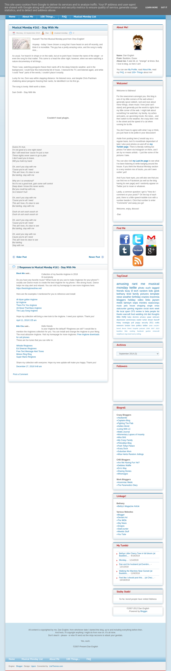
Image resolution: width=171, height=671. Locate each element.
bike (126, 331)
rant (134, 283)
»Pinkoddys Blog (124, 443)
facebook (140, 331)
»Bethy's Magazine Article (128, 506)
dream (150, 320)
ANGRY (156, 325)
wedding (139, 314)
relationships (153, 303)
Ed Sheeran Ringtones (26, 348)
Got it (164, 7)
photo (141, 287)
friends (120, 291)
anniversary (131, 320)
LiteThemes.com (56, 666)
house (132, 306)
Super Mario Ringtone (26, 357)
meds (119, 302)
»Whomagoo (122, 474)
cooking (132, 331)
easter (139, 320)
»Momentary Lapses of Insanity (130, 434)
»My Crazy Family (125, 440)
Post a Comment (20, 374)
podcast (142, 328)
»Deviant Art (122, 517)
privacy (143, 317)
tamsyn (127, 302)
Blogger (143, 611)
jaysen (155, 300)
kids (151, 291)
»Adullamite (122, 418)
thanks (119, 314)
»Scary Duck (122, 448)
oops (135, 302)
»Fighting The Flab (125, 423)
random (143, 291)
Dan (47, 33)
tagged (155, 287)
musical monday (60, 33)
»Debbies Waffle (124, 465)
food (133, 314)
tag (126, 334)
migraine (139, 308)
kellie (133, 287)
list (158, 311)
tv (143, 311)
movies (143, 302)
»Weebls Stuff (123, 531)
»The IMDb (121, 520)
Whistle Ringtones (24, 346)
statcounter (121, 308)
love (133, 325)
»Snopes (120, 526)
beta (147, 311)
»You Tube (121, 534)
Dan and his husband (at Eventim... (134, 564)
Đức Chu (20, 326)
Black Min (20, 273)
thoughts (155, 314)
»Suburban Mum (124, 451)
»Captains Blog (123, 420)
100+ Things (137, 72)
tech (136, 291)
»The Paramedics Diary (127, 485)
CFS (133, 311)
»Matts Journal (123, 432)
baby (129, 317)
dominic (136, 317)
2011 (151, 323)
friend (129, 328)
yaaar (149, 317)
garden (148, 331)
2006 (148, 328)
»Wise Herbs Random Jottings (130, 454)
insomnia (154, 297)
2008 (150, 325)
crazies (145, 297)
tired (129, 294)
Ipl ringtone (21, 302)
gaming (130, 308)
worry (134, 334)
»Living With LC (124, 429)
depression (121, 320)
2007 (152, 328)
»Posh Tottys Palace (126, 446)
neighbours (120, 334)
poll (132, 323)
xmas (156, 306)
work (151, 308)
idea (118, 317)
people (153, 311)
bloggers (121, 300)
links (147, 300)
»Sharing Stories (124, 471)
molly (124, 317)
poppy (137, 323)
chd (145, 314)
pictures (144, 294)
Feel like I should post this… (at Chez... (136, 578)
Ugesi (33, 666)
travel (129, 334)
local (122, 311)
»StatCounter (122, 529)
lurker (144, 320)
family (136, 294)
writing (138, 334)
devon (124, 328)
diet (149, 314)
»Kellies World (123, 426)
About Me (147, 69)
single (149, 306)
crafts (157, 323)
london (127, 325)
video (140, 300)
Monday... (123, 560)
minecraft (156, 331)
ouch (148, 287)
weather (127, 297)
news (119, 297)
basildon (120, 331)
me (143, 283)
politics (139, 325)
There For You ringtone (26, 305)
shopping (141, 306)
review (139, 311)
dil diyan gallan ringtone (26, 299)
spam (127, 311)
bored (119, 328)
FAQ (122, 72)
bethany (121, 294)
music (119, 306)
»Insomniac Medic (125, 482)
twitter (145, 325)
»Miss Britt (121, 437)
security (145, 323)
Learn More (151, 7)
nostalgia (126, 323)
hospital (135, 328)
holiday (132, 300)
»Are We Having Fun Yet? (128, 462)
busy (127, 291)
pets (126, 306)
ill (132, 291)
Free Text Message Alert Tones (30, 351)
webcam (156, 317)
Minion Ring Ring (24, 354)
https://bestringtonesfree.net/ (29, 288)
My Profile (132, 69)
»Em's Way (122, 468)
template (154, 294)
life (118, 311)
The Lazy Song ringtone (27, 311)
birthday (136, 297)
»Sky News (122, 523)
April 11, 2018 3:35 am (26, 320)
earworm (120, 325)
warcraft (126, 314)
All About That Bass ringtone (29, 308)
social (146, 308)
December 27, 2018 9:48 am (29, 366)
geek (156, 291)
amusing (123, 283)
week (157, 308)
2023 (157, 328)
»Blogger (121, 515)
